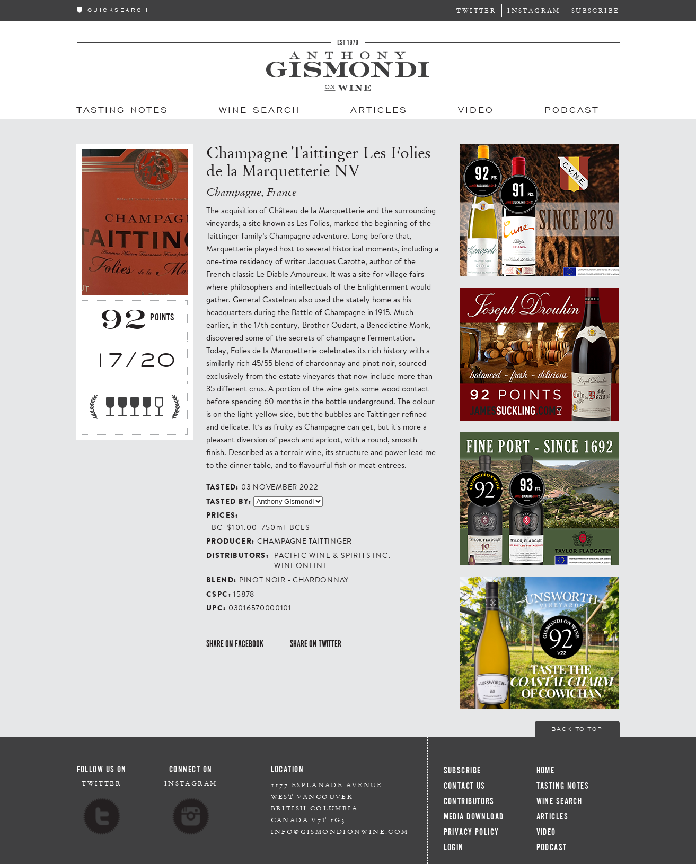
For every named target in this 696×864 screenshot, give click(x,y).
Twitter (476, 10)
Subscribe (595, 10)
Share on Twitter (315, 644)
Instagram (533, 10)
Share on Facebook (234, 644)
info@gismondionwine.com (340, 831)
